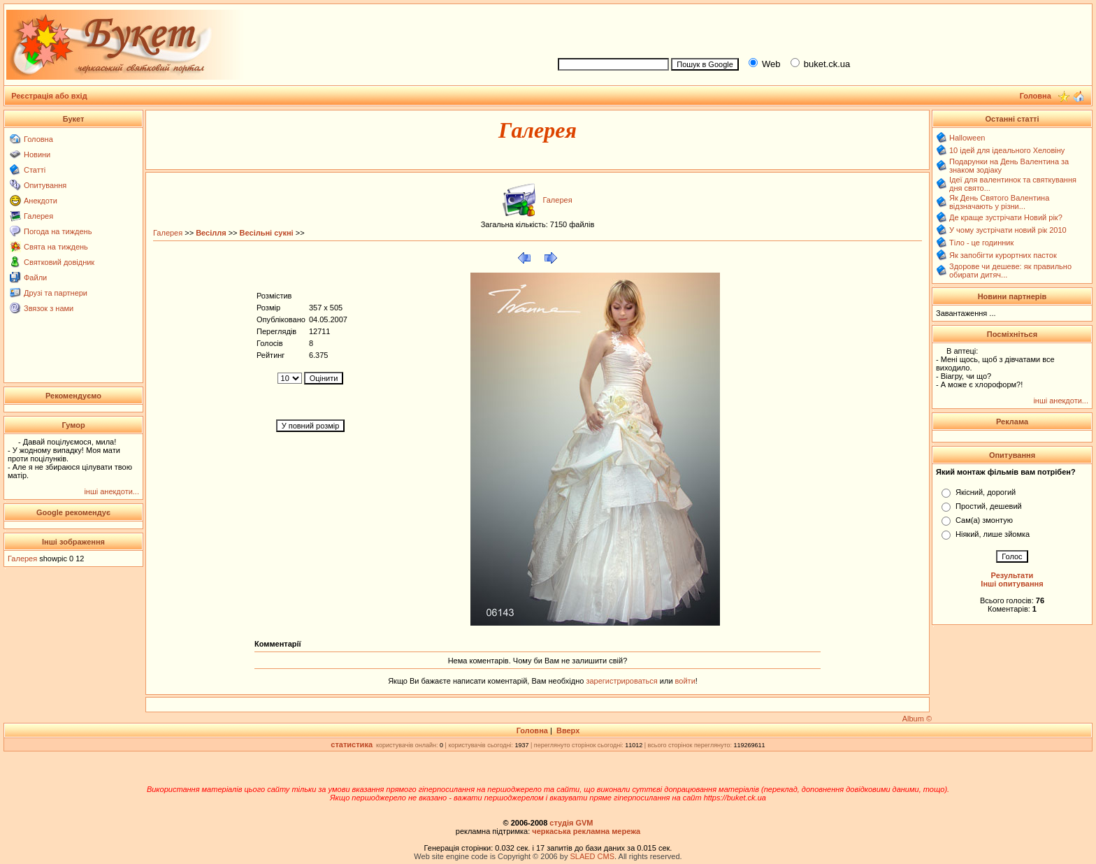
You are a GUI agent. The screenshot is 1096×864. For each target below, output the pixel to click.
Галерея (38, 216)
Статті (34, 170)
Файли (35, 277)
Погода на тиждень (58, 231)
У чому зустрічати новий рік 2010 (1008, 230)
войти (684, 681)
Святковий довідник (59, 262)
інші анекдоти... (111, 491)
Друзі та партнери (55, 293)
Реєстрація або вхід (49, 96)
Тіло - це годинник (981, 242)
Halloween (967, 138)
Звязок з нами (48, 308)
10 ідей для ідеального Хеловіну (1007, 150)
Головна (38, 139)
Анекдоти (40, 200)
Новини (37, 154)
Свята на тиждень (56, 247)
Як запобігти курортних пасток (1003, 255)
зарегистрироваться (622, 681)
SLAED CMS (592, 856)
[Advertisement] (819, 29)
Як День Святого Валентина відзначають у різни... (999, 202)
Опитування (45, 185)
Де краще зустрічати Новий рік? (1005, 217)
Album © (917, 718)
